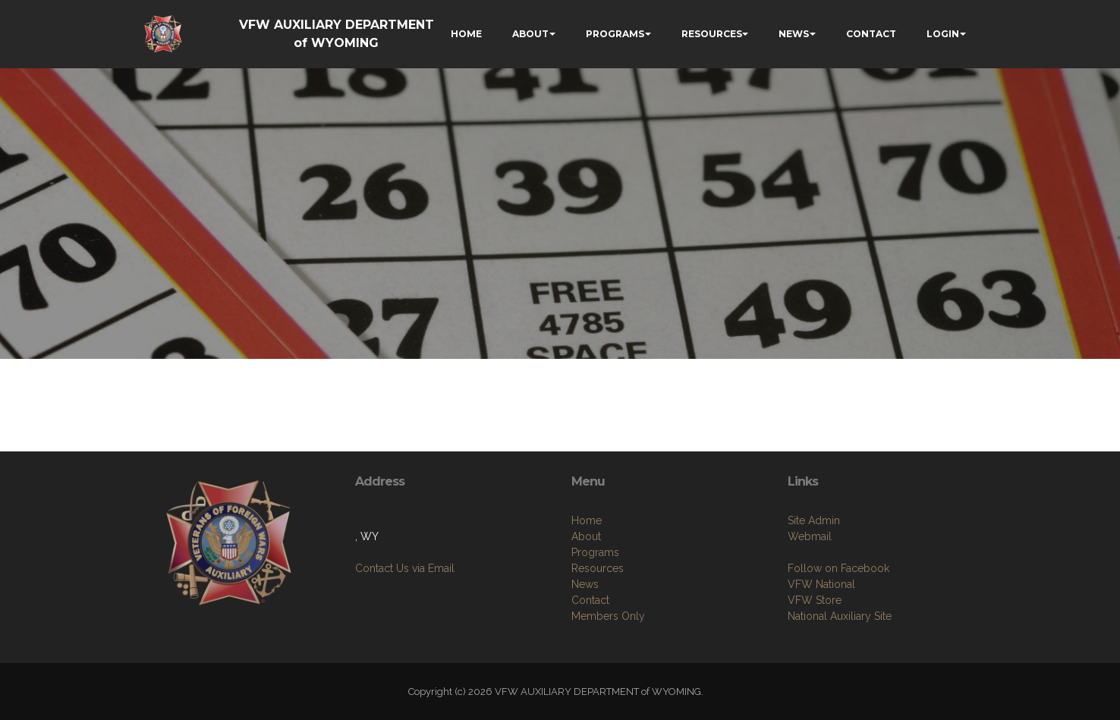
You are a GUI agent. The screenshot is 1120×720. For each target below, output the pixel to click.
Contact (590, 600)
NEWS (794, 33)
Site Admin (814, 520)
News (585, 584)
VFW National (821, 584)
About (586, 536)
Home (586, 520)
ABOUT (530, 33)
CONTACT (871, 33)
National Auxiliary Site (840, 616)
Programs (595, 552)
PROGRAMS (615, 33)
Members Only (608, 616)
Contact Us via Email (405, 568)
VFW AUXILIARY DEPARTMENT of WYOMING (336, 33)
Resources (597, 568)
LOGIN (943, 33)
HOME (466, 33)
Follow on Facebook (838, 568)
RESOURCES (711, 33)
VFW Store (815, 600)
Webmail (810, 536)
